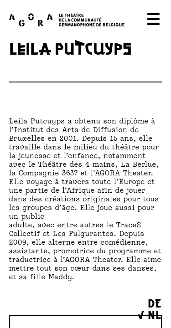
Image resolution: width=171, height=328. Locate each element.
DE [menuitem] (155, 302)
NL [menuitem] (154, 314)
